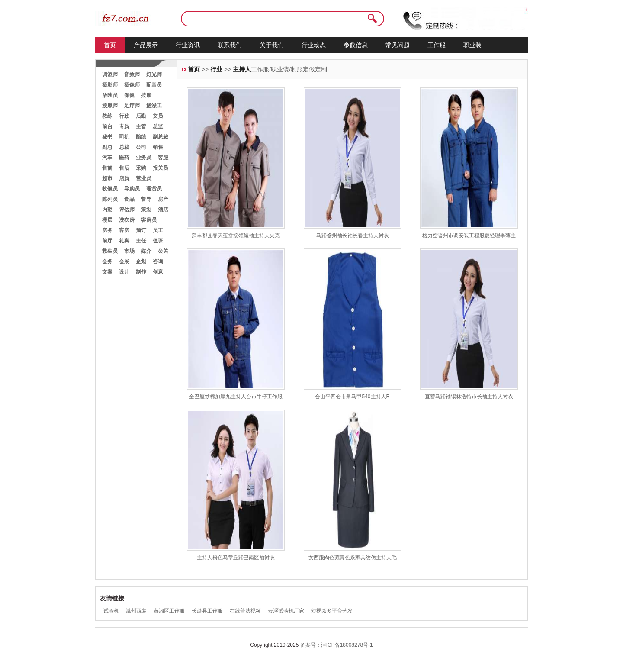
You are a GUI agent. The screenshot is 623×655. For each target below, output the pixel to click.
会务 (107, 261)
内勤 (107, 210)
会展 (124, 261)
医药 (124, 158)
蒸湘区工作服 (169, 611)
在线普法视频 (245, 611)
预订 (141, 230)
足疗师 (132, 106)
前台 (107, 126)
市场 (129, 251)
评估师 (127, 210)
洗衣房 (127, 220)
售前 (107, 168)
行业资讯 (188, 45)
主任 (141, 241)
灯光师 (154, 74)
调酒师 (110, 74)
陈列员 (110, 199)
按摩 (146, 95)
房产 (163, 199)
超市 (107, 178)
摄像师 (132, 85)
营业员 (143, 178)
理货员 (154, 189)
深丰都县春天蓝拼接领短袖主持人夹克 (236, 235)
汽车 (107, 158)
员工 (158, 230)
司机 (124, 137)
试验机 (111, 611)
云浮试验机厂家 (286, 611)
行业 (216, 69)
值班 (158, 241)
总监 (158, 126)
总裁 (124, 147)
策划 (146, 210)
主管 (141, 126)
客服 (163, 158)
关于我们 (272, 45)
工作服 (436, 45)
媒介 (146, 251)
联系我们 (230, 45)
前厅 (107, 241)
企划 (141, 261)
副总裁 (160, 137)
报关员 (160, 168)
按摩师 (110, 106)
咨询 (158, 261)
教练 (107, 116)
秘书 (107, 137)
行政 (124, 116)
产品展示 (146, 45)
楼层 (107, 220)
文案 (107, 272)
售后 (124, 168)
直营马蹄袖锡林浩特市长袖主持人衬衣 (469, 397)
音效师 (132, 74)
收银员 (110, 189)
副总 (107, 147)
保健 (129, 95)
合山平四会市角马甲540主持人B (352, 397)
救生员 (110, 251)
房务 (107, 230)
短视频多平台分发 (332, 611)
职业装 (472, 45)
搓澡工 (154, 106)
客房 (124, 230)
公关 (163, 251)
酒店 (163, 210)
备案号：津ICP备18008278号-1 (336, 645)
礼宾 (124, 241)
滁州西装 (136, 611)
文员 (158, 116)
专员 (124, 126)
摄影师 (110, 85)
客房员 (149, 220)
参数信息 (356, 45)
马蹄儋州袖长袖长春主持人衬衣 (352, 235)
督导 (146, 199)
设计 (124, 272)
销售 (158, 147)
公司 (141, 147)
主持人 (242, 69)
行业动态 (314, 45)
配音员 (154, 85)
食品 (129, 199)
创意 (158, 272)
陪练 (141, 137)
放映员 (110, 95)
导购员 (132, 189)
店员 (124, 178)
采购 (141, 168)
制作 (141, 272)
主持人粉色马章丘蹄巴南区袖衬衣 (236, 558)
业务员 (143, 158)
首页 (110, 45)
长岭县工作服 (207, 611)
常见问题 (397, 45)
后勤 (141, 116)
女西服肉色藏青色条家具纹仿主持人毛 (352, 558)
